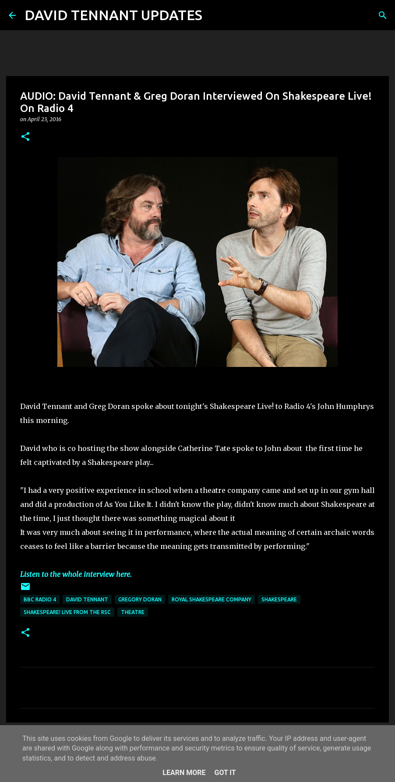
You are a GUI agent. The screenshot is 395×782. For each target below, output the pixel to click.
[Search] (214, 15)
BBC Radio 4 (40, 599)
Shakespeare (279, 599)
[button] (25, 137)
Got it (225, 772)
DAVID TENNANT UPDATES (113, 15)
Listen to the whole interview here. (76, 574)
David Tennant (87, 599)
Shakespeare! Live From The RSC (67, 612)
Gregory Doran (140, 599)
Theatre (133, 612)
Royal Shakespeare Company (211, 599)
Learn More (183, 772)
